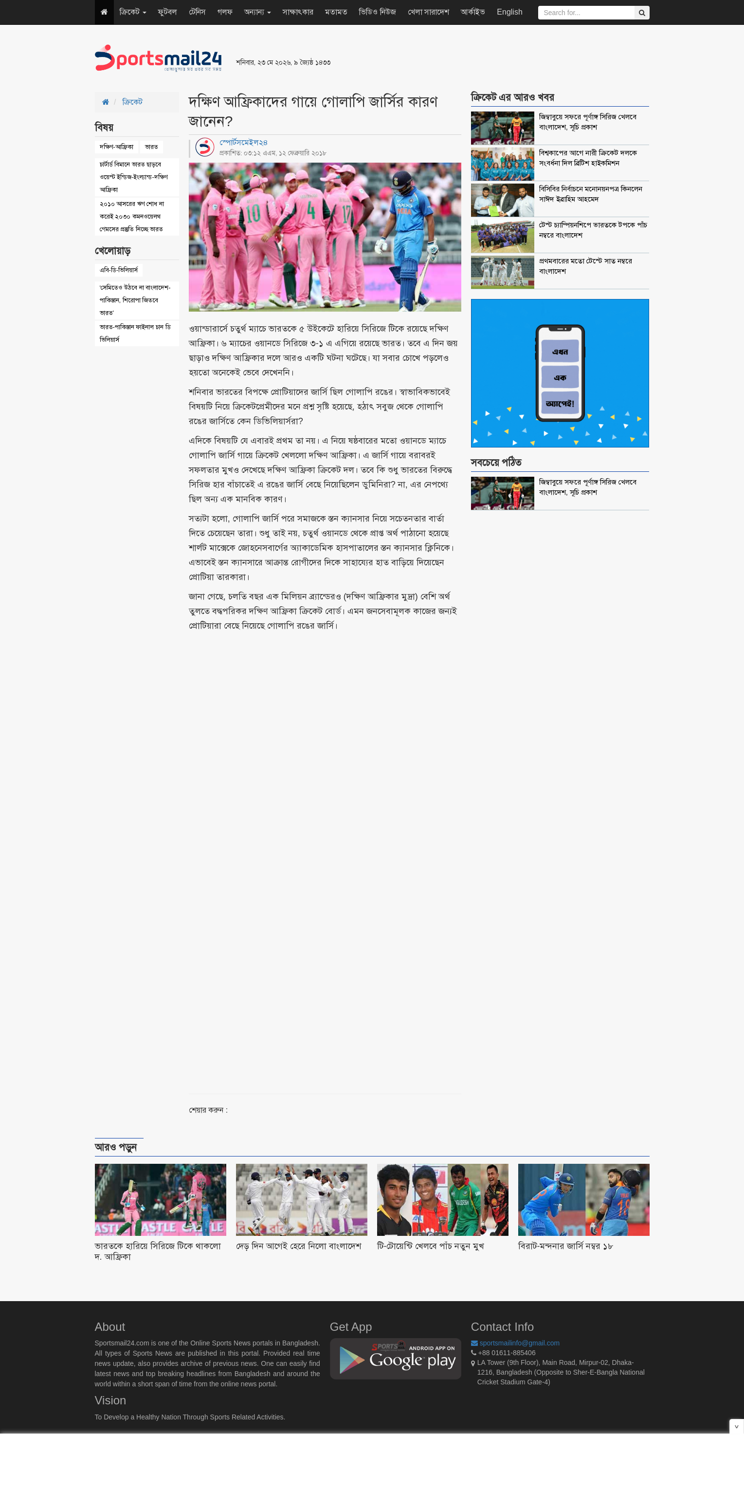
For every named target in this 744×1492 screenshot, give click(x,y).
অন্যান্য (257, 12)
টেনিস (197, 12)
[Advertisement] (491, 58)
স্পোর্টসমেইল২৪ (243, 142)
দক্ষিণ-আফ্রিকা (116, 146)
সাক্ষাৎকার (298, 12)
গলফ (225, 12)
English (509, 12)
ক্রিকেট (133, 12)
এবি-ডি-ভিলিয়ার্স (119, 270)
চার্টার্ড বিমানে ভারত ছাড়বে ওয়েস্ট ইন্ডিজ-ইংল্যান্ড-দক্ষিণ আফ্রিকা (134, 177)
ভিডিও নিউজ (377, 12)
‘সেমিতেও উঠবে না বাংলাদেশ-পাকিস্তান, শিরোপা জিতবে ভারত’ (135, 300)
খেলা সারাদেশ (428, 12)
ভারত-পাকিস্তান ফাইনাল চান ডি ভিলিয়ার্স (135, 333)
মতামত (336, 12)
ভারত (151, 146)
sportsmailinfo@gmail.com (515, 1343)
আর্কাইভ (473, 12)
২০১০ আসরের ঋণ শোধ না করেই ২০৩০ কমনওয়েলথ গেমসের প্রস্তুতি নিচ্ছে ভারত (132, 216)
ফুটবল (167, 12)
